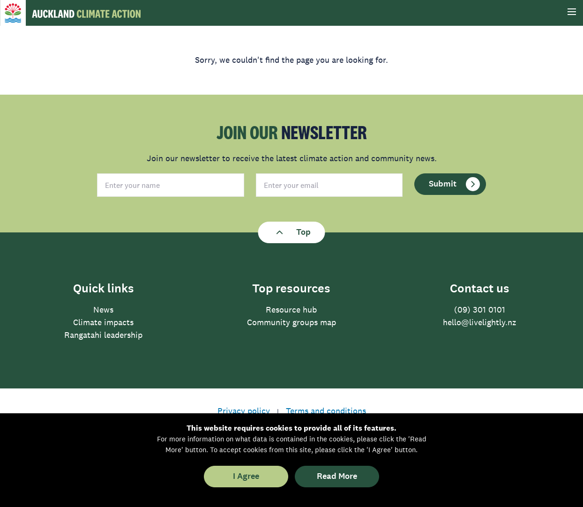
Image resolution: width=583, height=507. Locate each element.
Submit (454, 184)
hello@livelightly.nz (479, 322)
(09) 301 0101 (479, 310)
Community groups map (291, 322)
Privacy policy (243, 411)
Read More (337, 476)
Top (292, 232)
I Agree (246, 476)
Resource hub (291, 310)
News (103, 310)
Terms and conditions (326, 411)
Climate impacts (103, 322)
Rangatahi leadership (103, 335)
